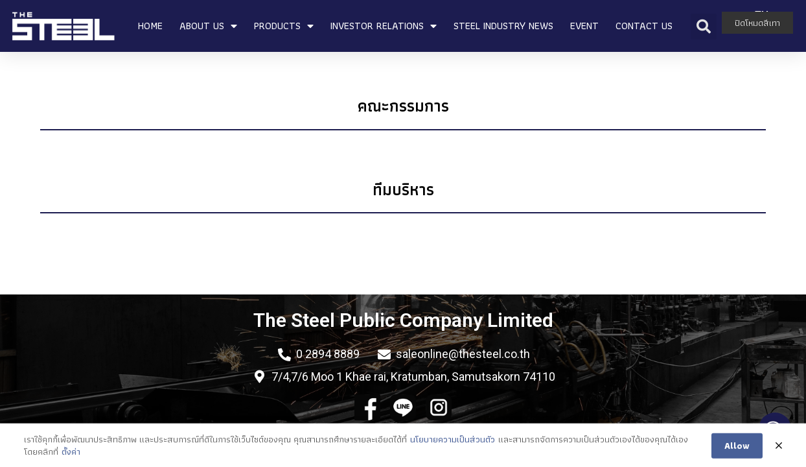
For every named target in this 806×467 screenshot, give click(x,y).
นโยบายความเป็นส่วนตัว (452, 448)
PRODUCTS (284, 26)
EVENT (584, 26)
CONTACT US (644, 26)
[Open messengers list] (775, 429)
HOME (150, 26)
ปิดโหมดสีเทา (757, 23)
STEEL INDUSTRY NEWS (503, 26)
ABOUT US (208, 26)
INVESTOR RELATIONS (383, 26)
